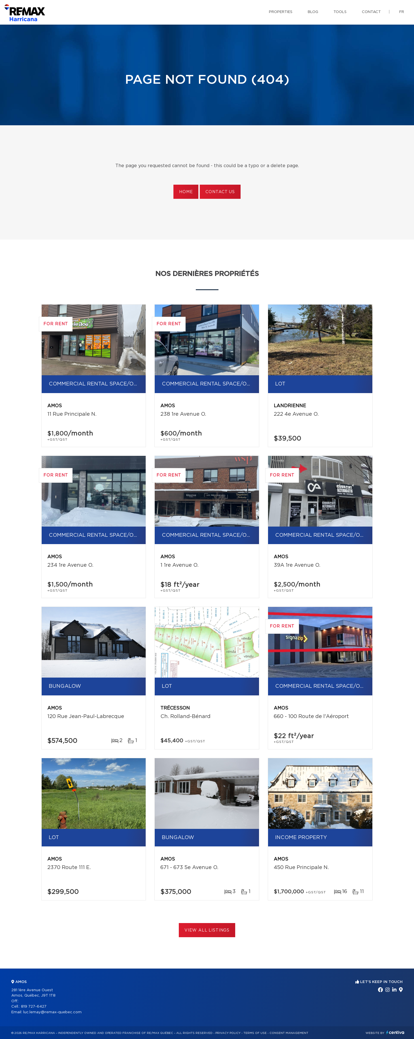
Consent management (288, 1033)
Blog (313, 12)
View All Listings (207, 930)
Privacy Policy (228, 1033)
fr (401, 12)
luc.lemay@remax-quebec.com (52, 1012)
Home (186, 192)
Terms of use (255, 1033)
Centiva (395, 1032)
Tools (340, 12)
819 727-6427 (33, 1006)
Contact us (220, 192)
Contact (371, 12)
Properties (280, 12)
